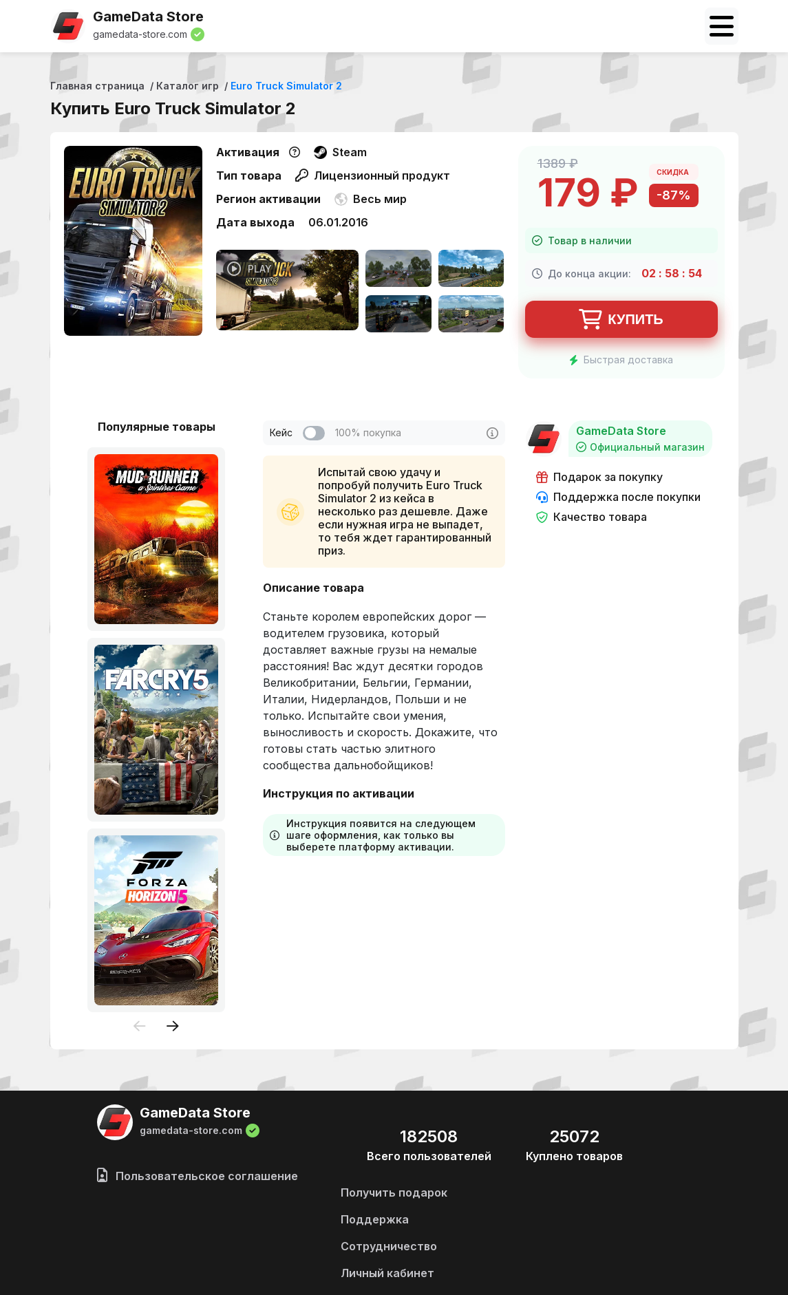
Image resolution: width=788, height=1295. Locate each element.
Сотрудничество (389, 1246)
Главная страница (97, 86)
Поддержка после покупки (618, 497)
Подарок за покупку (599, 477)
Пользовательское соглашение (197, 1176)
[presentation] (140, 1027)
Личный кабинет (387, 1273)
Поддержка (375, 1219)
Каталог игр (187, 86)
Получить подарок (394, 1192)
